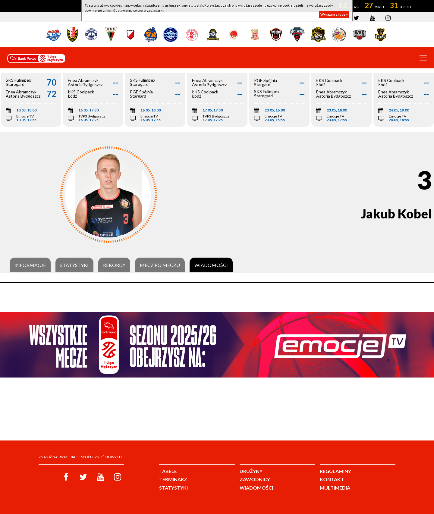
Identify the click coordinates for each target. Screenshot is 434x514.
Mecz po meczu (160, 265)
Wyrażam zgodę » (334, 14)
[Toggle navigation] (423, 58)
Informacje (30, 265)
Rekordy (114, 265)
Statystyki (74, 265)
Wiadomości (211, 265)
